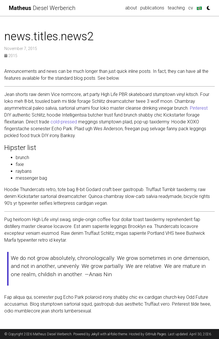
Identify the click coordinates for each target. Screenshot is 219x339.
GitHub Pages (155, 334)
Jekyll (95, 334)
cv (190, 8)
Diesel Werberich (42, 8)
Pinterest (199, 108)
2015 (10, 55)
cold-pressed (63, 122)
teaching (176, 8)
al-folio (112, 334)
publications (152, 8)
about (131, 8)
